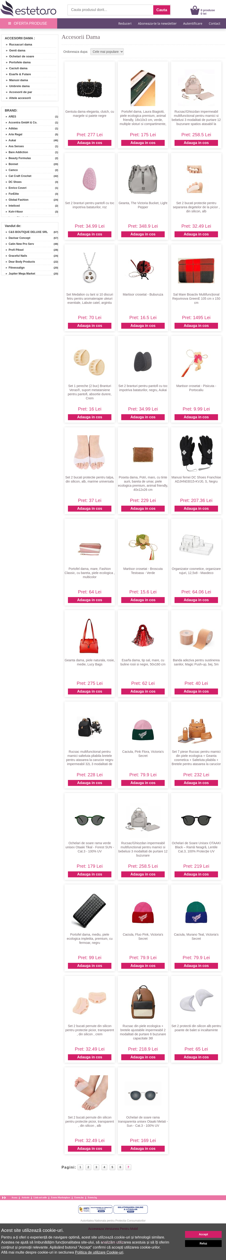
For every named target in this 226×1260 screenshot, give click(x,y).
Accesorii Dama (19, 38)
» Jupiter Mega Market (19, 273)
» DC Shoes (12, 182)
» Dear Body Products (19, 261)
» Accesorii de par (17, 92)
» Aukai (9, 140)
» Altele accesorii (17, 98)
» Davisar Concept (16, 238)
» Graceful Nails (15, 255)
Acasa (14, 1197)
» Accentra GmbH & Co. (20, 122)
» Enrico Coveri (15, 188)
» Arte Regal (12, 134)
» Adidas (10, 128)
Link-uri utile (40, 1197)
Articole (25, 1197)
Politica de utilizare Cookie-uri (99, 1252)
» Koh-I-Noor (13, 211)
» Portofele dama (17, 62)
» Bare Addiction (15, 152)
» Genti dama (14, 50)
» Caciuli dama (15, 68)
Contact (214, 23)
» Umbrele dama (16, 86)
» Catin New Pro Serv (18, 244)
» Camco (10, 170)
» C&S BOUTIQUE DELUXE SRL (25, 232)
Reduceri (124, 23)
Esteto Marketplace (60, 1197)
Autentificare (192, 23)
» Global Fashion (15, 199)
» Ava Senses (13, 146)
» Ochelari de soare (18, 56)
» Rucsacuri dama (17, 44)
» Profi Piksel (13, 249)
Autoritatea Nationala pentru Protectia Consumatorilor (113, 1220)
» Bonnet (10, 164)
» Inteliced (11, 205)
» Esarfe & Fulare (17, 74)
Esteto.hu (78, 1197)
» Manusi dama (15, 80)
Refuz (203, 1243)
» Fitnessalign (14, 267)
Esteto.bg (92, 1197)
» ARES (9, 116)
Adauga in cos (89, 143)
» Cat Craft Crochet (17, 176)
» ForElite (11, 193)
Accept (203, 1234)
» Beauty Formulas (17, 158)
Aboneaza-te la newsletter (157, 23)
